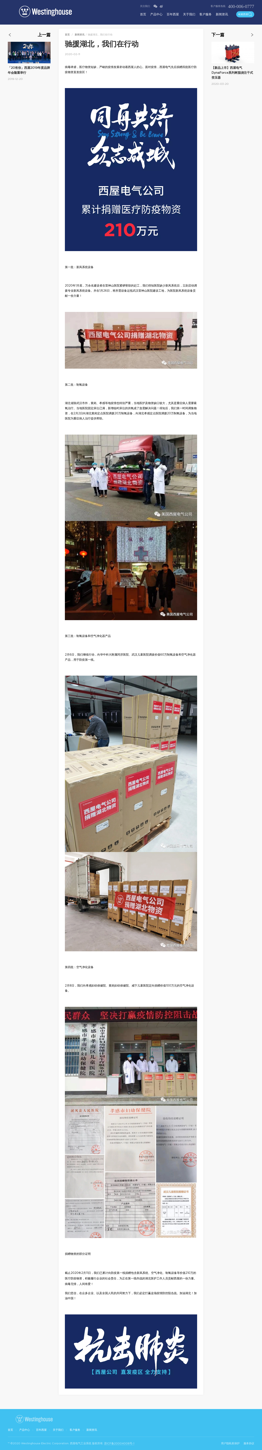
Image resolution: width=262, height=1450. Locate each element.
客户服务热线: (218, 6)
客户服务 (205, 14)
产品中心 (156, 14)
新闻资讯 (222, 14)
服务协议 (249, 1443)
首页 (143, 14)
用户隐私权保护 (230, 1443)
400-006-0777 (241, 6)
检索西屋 (245, 14)
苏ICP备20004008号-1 (119, 1443)
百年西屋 (173, 14)
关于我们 (189, 14)
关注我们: (145, 6)
